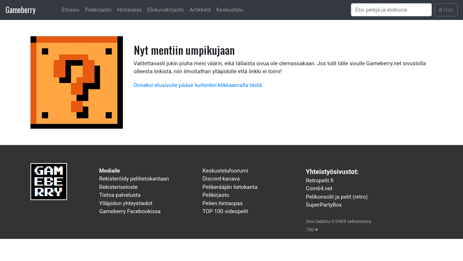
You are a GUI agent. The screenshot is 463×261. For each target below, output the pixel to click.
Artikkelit (200, 10)
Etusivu (71, 10)
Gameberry (20, 9)
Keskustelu (229, 10)
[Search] (391, 9)
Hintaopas (129, 10)
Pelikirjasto (98, 10)
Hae (446, 10)
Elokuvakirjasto (165, 10)
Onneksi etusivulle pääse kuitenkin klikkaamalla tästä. (198, 85)
